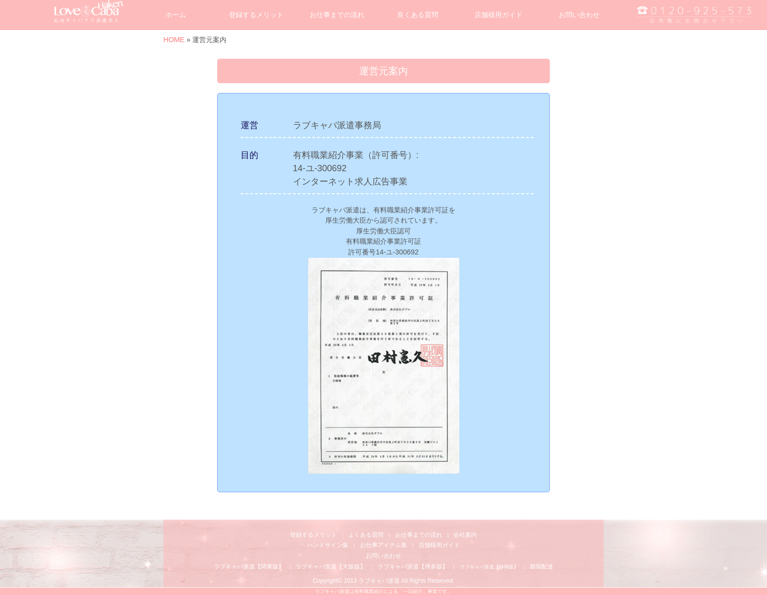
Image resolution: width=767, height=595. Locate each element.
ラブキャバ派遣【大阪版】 (330, 566)
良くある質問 (417, 15)
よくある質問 (366, 534)
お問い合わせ (579, 15)
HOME (173, 40)
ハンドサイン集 (327, 545)
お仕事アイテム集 (383, 545)
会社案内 (465, 534)
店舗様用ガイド (498, 15)
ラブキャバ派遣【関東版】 (249, 566)
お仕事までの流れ (337, 15)
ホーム (175, 15)
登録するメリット (256, 15)
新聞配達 (541, 566)
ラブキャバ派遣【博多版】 (413, 566)
